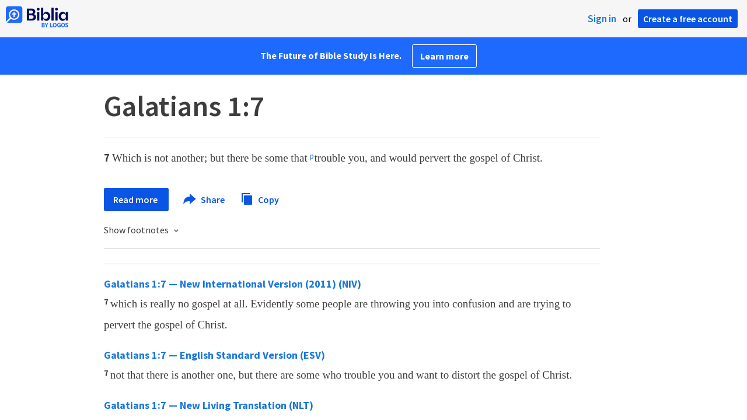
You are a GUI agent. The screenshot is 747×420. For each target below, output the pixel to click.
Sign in (602, 18)
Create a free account (687, 18)
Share (204, 199)
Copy (259, 198)
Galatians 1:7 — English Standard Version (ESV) (214, 355)
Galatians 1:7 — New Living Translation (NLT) (208, 405)
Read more (136, 199)
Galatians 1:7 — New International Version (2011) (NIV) (232, 283)
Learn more (444, 56)
